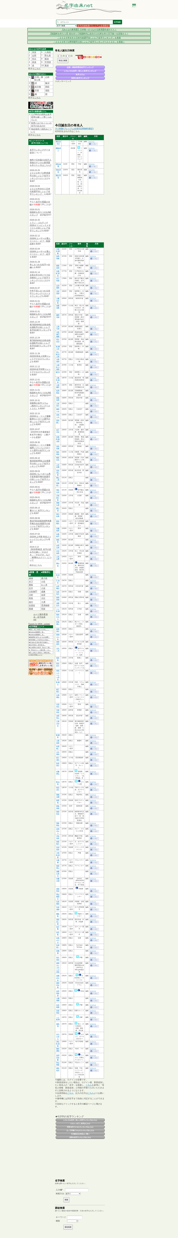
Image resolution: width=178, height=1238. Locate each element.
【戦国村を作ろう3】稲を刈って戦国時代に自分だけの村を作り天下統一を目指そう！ (89, 34)
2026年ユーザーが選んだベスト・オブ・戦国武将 (40, 241)
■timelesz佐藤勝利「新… (37, 632)
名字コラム (80, 74)
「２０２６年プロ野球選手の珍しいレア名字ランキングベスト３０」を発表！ (89, 42)
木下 (31, 581)
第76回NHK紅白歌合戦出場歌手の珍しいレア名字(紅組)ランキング (40, 327)
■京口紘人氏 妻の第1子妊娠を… (39, 642)
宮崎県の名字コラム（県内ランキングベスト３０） (40, 406)
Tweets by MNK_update (39, 624)
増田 (47, 90)
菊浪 (47, 59)
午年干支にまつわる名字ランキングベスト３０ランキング (40, 293)
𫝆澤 (43, 602)
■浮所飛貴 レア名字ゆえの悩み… (39, 639)
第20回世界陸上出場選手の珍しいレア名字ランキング (40, 463)
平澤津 (48, 62)
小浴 (43, 588)
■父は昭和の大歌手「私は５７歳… (40, 647)
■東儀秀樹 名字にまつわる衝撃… (39, 637)
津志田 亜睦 (58, 1044)
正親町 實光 (58, 273)
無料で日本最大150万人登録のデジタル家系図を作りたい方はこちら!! (41, 162)
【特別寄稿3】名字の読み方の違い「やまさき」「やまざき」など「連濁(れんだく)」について (41, 554)
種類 (58, 1221)
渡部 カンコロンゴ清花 (57, 967)
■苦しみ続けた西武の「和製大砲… (40, 652)
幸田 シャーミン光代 (57, 675)
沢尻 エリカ (57, 940)
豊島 (31, 585)
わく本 (44, 585)
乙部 (47, 77)
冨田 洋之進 (57, 985)
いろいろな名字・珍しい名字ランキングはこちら (80, 1120)
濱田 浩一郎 (57, 922)
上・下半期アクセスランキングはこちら (80, 1130)
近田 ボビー (57, 831)
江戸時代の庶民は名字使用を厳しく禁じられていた (41, 117)
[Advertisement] (80, 103)
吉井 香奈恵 (57, 993)
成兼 (43, 591)
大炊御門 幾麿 (57, 334)
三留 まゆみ (57, 723)
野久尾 (48, 55)
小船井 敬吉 (58, 380)
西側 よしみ (57, 637)
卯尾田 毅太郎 (58, 439)
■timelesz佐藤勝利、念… (37, 634)
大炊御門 (33, 591)
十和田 (48, 52)
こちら (37, 68)
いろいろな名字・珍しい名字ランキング (80, 71)
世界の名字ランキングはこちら (80, 1137)
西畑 (31, 609)
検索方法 (60, 1193)
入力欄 (59, 1190)
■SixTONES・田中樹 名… (37, 645)
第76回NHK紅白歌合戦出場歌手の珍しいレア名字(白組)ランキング (40, 343)
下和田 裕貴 (58, 855)
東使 (47, 65)
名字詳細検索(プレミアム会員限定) (93, 26)
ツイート (92, 141)
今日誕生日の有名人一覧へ (80, 1134)
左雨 (34, 55)
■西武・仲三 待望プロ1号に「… (39, 629)
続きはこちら (36, 565)
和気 (31, 598)
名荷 (43, 595)
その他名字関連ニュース (35, 654)
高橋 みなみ (57, 978)
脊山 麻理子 (57, 896)
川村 (31, 595)
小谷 (43, 581)
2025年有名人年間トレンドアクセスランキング (40, 359)
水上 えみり (57, 1036)
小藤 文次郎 (57, 300)
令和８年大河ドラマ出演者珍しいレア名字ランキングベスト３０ (40, 277)
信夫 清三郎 (57, 472)
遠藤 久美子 (57, 873)
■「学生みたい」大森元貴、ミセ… (40, 650)
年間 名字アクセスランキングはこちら (80, 1127)
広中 (31, 588)
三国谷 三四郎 (58, 367)
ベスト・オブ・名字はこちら (80, 1123)
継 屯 (58, 372)
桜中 (31, 602)
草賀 (34, 52)
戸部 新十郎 (57, 498)
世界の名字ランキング (80, 78)
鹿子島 (44, 578)
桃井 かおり (57, 617)
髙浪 (34, 62)
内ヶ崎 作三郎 (58, 354)
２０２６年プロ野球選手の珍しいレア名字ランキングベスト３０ (40, 175)
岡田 (47, 87)
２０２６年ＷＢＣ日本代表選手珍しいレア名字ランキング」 (40, 191)
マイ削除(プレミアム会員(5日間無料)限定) (74, 129)
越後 (31, 578)
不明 (36, 90)
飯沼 (47, 83)
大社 (43, 598)
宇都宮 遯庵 (58, 251)
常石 (34, 59)
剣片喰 (37, 87)
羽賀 (43, 609)
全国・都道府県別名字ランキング (80, 67)
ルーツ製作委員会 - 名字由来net (40, 617)
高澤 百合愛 (57, 1057)
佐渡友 (32, 605)
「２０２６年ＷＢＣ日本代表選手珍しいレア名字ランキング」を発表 (89, 38)
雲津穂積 (45, 605)
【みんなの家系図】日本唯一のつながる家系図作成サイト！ (89, 29)
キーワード (61, 1217)
